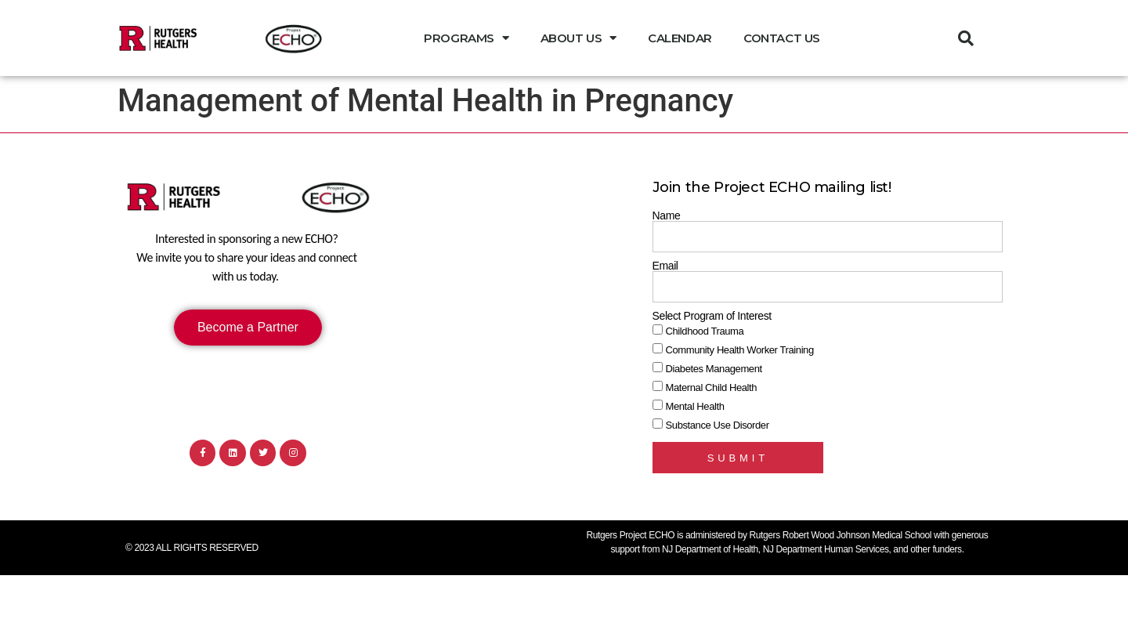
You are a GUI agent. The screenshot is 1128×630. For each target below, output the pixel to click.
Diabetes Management (714, 369)
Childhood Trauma (705, 331)
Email (665, 265)
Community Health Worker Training (740, 350)
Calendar (680, 38)
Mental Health (695, 406)
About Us (578, 38)
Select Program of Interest (712, 315)
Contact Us (781, 38)
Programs (466, 38)
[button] (966, 38)
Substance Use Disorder (717, 425)
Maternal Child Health (711, 387)
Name (667, 215)
